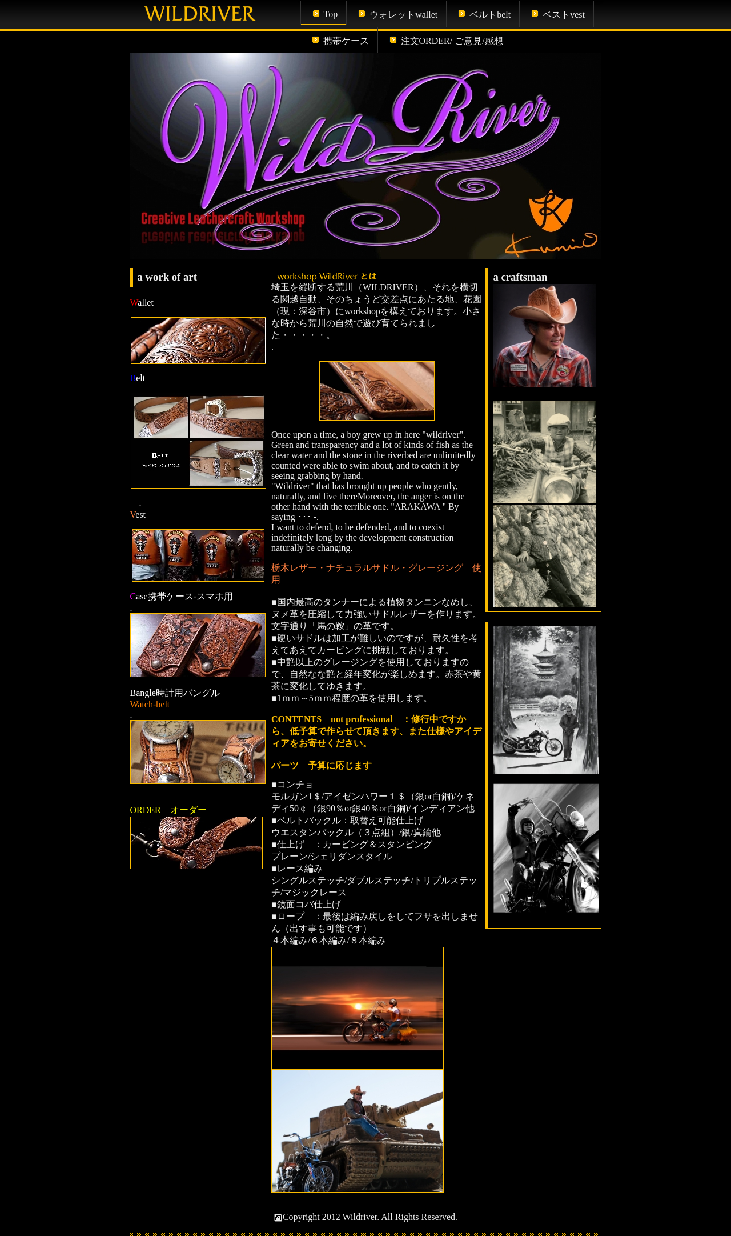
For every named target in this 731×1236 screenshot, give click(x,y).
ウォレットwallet (403, 14)
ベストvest (564, 14)
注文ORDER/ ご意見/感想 (452, 41)
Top (331, 14)
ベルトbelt (490, 14)
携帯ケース (346, 41)
